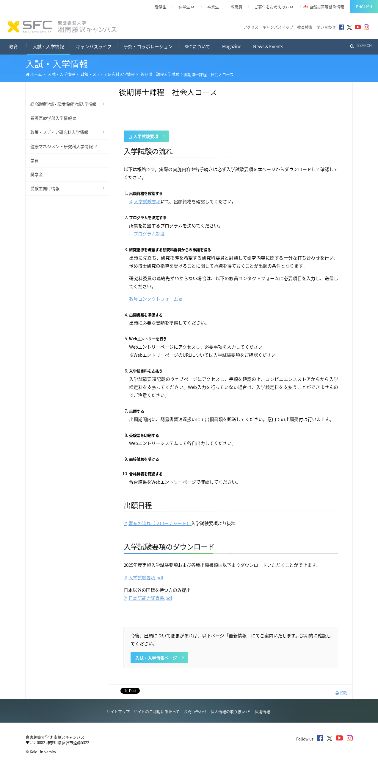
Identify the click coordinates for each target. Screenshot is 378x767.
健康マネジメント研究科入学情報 (63, 146)
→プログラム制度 (147, 233)
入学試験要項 (147, 136)
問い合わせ (326, 27)
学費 (34, 160)
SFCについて (197, 46)
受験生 (161, 7)
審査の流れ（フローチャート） (157, 523)
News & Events (268, 46)
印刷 (341, 692)
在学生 (186, 7)
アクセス (250, 27)
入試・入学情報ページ (159, 658)
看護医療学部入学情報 (53, 118)
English (364, 7)
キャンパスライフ (94, 46)
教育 (18, 46)
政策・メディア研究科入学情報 (108, 74)
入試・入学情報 (48, 46)
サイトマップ (118, 711)
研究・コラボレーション (147, 46)
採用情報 (262, 711)
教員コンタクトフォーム (155, 299)
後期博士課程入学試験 (160, 74)
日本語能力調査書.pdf (148, 598)
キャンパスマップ (277, 27)
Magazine (231, 46)
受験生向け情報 (44, 188)
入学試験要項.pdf (143, 577)
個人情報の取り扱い (230, 711)
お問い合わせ (195, 711)
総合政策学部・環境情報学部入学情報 (63, 104)
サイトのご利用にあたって (157, 711)
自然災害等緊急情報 (326, 7)
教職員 (236, 7)
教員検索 (305, 27)
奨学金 (36, 174)
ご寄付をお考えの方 (273, 7)
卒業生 (213, 7)
